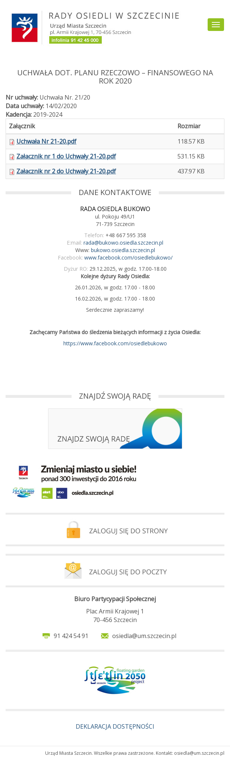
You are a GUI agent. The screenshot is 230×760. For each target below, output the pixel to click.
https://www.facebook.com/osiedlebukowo (115, 343)
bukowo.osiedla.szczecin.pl (123, 250)
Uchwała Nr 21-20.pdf (46, 141)
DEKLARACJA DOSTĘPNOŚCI (115, 726)
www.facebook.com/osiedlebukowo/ (128, 257)
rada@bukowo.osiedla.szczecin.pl (123, 242)
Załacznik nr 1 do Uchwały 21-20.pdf (66, 156)
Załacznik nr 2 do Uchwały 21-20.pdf (66, 171)
